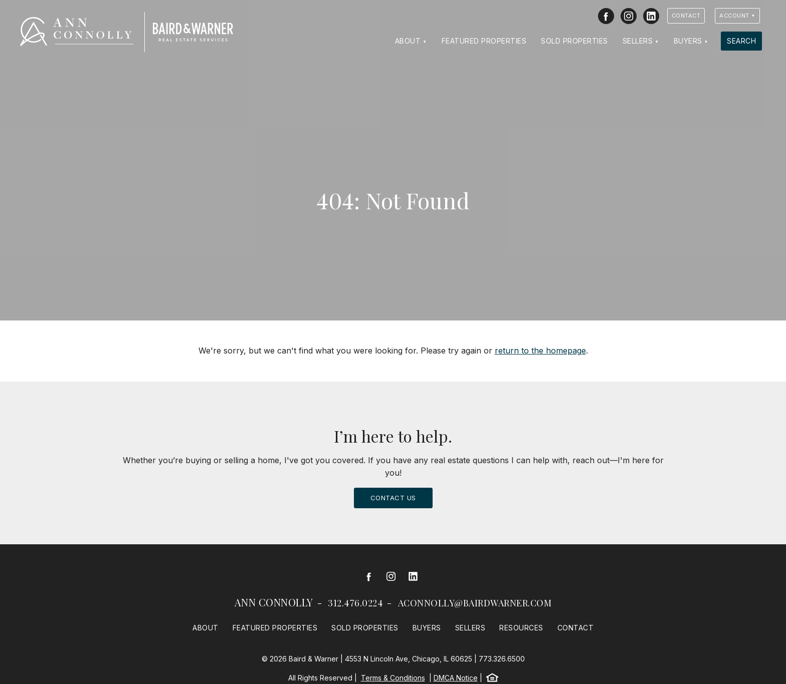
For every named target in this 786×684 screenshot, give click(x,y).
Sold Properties (574, 41)
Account (734, 15)
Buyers (688, 41)
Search (741, 41)
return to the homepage (540, 351)
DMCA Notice (456, 677)
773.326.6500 (502, 658)
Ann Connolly (274, 602)
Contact (686, 15)
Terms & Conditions (393, 677)
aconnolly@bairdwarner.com (475, 603)
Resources (521, 627)
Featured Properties (484, 41)
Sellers (638, 41)
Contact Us (393, 498)
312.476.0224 (355, 603)
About (408, 41)
